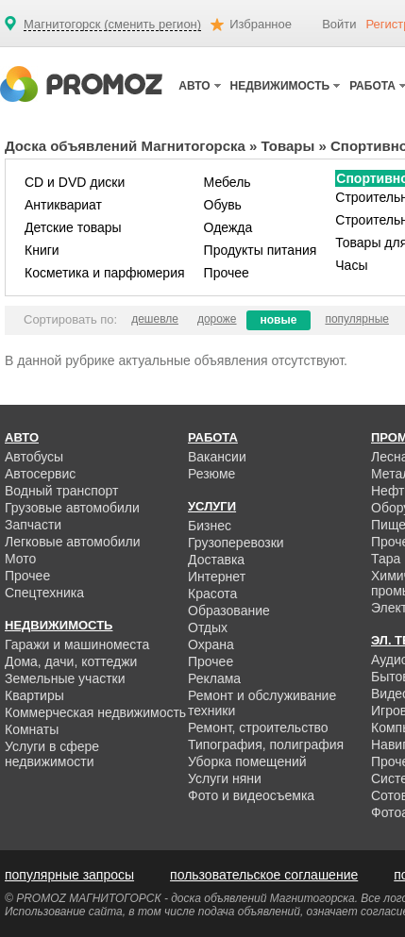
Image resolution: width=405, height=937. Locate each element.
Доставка (216, 559)
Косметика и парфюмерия (105, 272)
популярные (357, 319)
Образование (229, 610)
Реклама (214, 678)
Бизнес (209, 525)
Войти (339, 24)
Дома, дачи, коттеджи (71, 661)
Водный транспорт (61, 490)
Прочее (226, 272)
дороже (217, 319)
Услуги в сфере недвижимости (52, 754)
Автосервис (40, 473)
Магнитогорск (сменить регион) (112, 24)
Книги (42, 250)
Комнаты (32, 729)
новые (279, 319)
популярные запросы (69, 874)
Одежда (228, 227)
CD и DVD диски (75, 182)
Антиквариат (63, 204)
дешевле (154, 319)
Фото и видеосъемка (251, 795)
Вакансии (217, 456)
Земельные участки (65, 678)
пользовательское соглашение (264, 874)
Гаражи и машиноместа (77, 644)
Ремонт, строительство (258, 727)
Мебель (227, 182)
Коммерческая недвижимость (95, 712)
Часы (351, 265)
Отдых (208, 627)
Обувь (223, 204)
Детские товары (73, 227)
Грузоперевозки (236, 542)
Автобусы (34, 456)
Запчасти (33, 524)
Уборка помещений (247, 761)
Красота (212, 593)
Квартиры (34, 695)
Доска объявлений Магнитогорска (125, 146)
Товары (288, 146)
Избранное (260, 24)
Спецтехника (44, 592)
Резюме (211, 473)
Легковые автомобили (73, 541)
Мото (20, 558)
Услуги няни (225, 778)
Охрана (211, 644)
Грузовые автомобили (72, 507)
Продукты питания (260, 250)
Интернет (216, 576)
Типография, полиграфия (266, 744)
